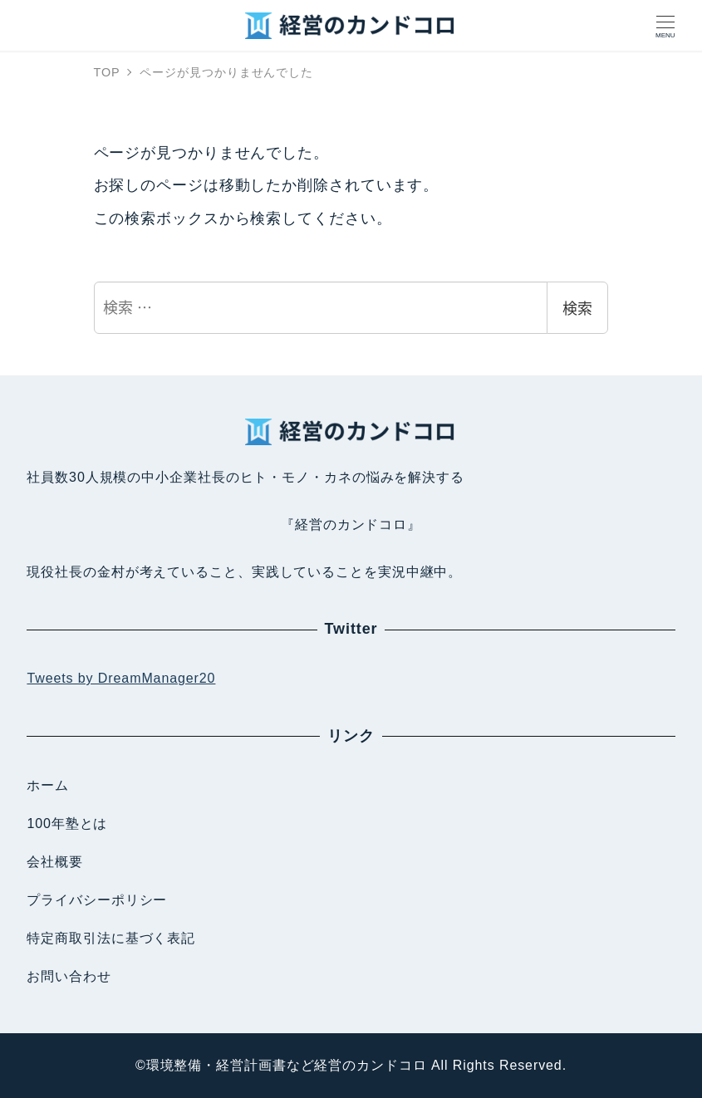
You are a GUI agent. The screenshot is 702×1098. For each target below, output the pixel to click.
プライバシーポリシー (97, 900)
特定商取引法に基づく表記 (111, 938)
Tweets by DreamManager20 (121, 678)
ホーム (48, 785)
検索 (577, 307)
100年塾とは (67, 823)
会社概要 (55, 862)
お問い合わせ (68, 976)
